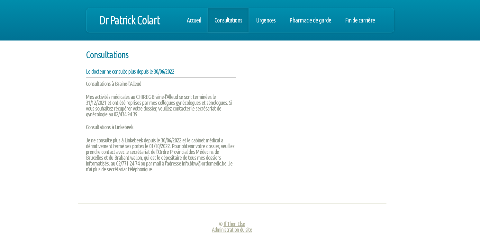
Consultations (228, 20)
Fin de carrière (360, 20)
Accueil (194, 20)
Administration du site (232, 229)
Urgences (266, 20)
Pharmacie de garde (310, 20)
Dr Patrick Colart (129, 20)
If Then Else (234, 224)
